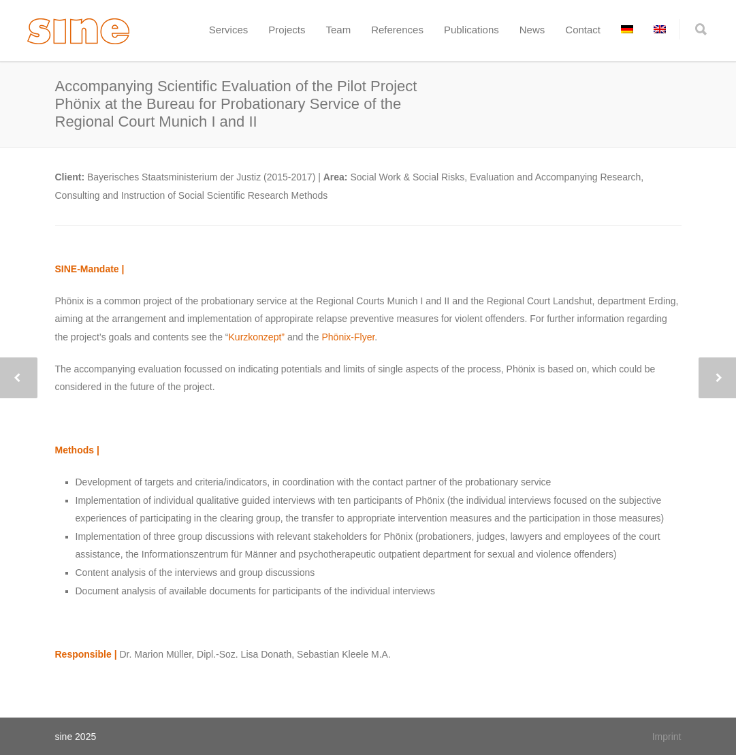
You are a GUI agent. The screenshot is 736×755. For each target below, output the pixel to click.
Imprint (667, 736)
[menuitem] (627, 29)
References (397, 29)
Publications (471, 29)
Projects (286, 29)
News (532, 29)
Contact (583, 29)
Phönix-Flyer (348, 337)
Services (229, 29)
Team (338, 29)
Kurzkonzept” (257, 337)
